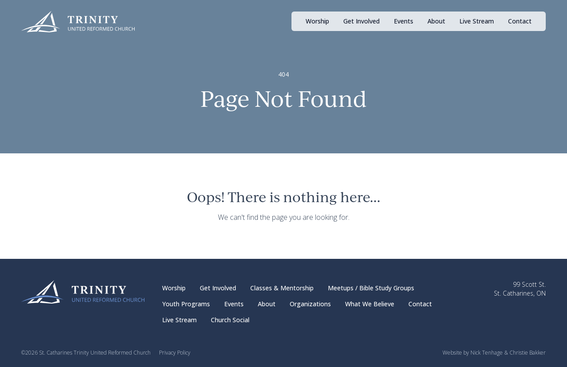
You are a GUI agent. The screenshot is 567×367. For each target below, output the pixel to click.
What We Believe (369, 304)
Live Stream (476, 21)
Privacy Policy (174, 352)
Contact (520, 21)
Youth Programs (186, 304)
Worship (317, 21)
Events (403, 21)
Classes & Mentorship (282, 288)
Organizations (310, 304)
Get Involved (361, 21)
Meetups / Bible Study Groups (371, 288)
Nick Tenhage (486, 352)
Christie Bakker (527, 352)
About (436, 21)
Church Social (230, 320)
